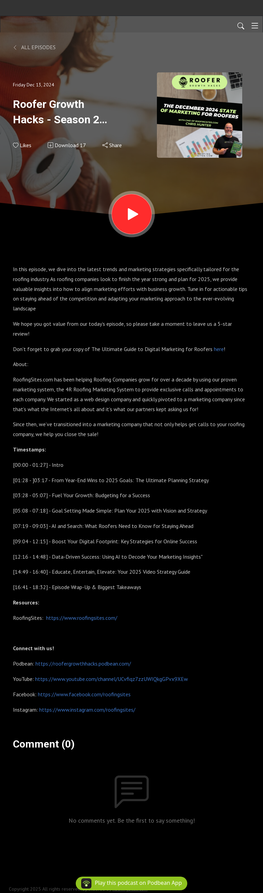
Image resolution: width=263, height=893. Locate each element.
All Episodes (34, 47)
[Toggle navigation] (255, 25)
